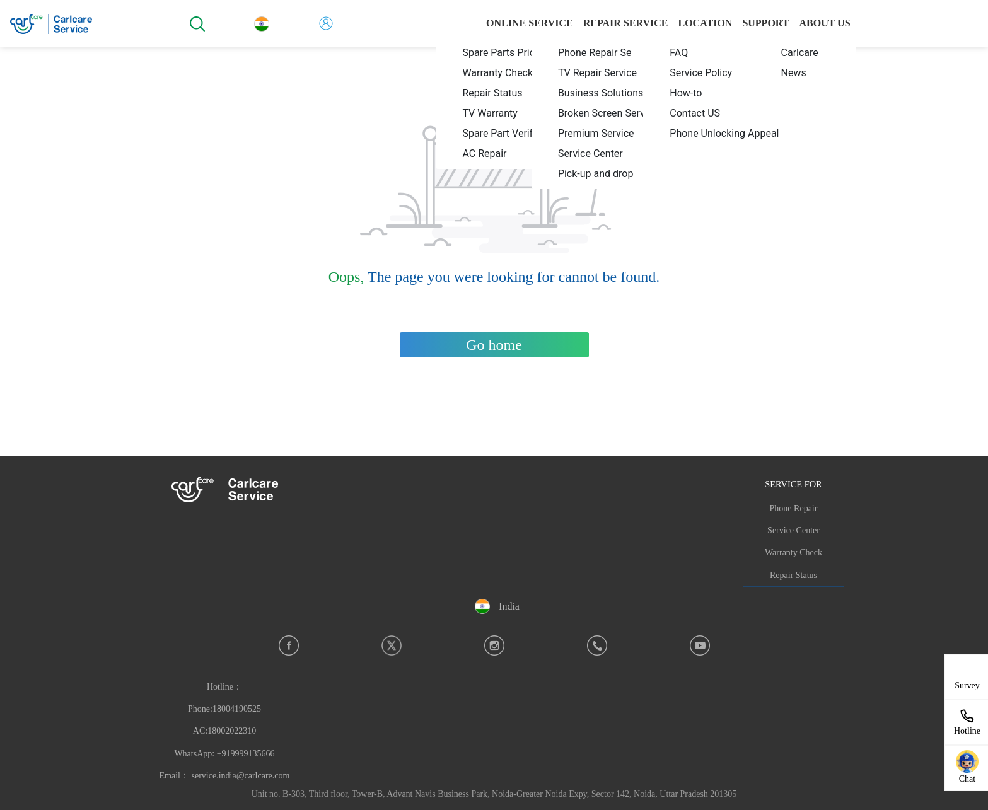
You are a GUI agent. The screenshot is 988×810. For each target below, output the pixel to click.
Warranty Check (793, 552)
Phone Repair (794, 508)
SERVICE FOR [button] (793, 484)
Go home (494, 345)
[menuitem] (507, 52)
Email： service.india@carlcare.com (225, 775)
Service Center (793, 530)
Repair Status (793, 575)
